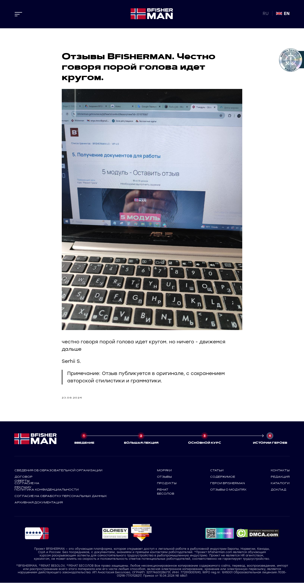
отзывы (164, 477)
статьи (216, 471)
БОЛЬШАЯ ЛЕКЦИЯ (141, 443)
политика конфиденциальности (46, 490)
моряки (164, 471)
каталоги (280, 484)
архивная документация (38, 503)
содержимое (222, 477)
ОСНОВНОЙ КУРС (204, 443)
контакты (280, 471)
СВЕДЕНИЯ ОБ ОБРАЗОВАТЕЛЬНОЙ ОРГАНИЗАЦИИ (58, 471)
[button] (115, 534)
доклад (278, 490)
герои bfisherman (227, 484)
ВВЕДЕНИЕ (84, 443)
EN (287, 13)
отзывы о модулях (228, 490)
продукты (166, 484)
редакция (280, 477)
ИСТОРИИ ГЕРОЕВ (270, 443)
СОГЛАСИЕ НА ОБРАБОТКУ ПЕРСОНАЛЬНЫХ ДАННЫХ (60, 497)
